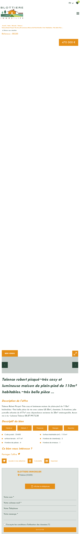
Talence (20, 25)
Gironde (14, 25)
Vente (8, 25)
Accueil (4, 25)
